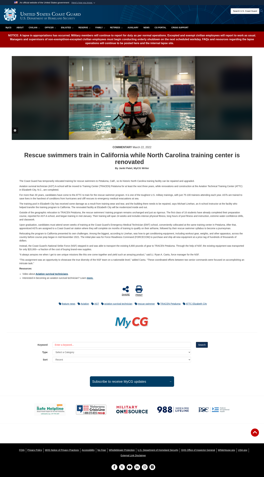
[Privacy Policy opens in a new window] (34, 450)
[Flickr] (152, 467)
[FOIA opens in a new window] (22, 450)
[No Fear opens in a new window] (101, 450)
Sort (45, 359)
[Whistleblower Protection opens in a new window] (122, 450)
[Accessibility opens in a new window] (88, 450)
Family (100, 27)
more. (90, 278)
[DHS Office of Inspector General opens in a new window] (198, 450)
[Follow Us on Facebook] (114, 467)
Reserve (84, 27)
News (146, 27)
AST (94, 303)
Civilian (34, 27)
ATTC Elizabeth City (194, 303)
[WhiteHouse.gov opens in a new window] (226, 450)
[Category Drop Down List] (122, 352)
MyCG (8, 27)
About (20, 27)
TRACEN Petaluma (168, 303)
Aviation (82, 303)
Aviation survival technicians (52, 274)
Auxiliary (133, 27)
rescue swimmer (144, 303)
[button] (83, 2)
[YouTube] (130, 467)
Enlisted (67, 27)
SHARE (126, 291)
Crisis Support (179, 27)
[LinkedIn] (137, 467)
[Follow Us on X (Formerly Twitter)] (122, 467)
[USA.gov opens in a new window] (242, 450)
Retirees (116, 27)
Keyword (42, 344)
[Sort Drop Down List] (122, 360)
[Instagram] (145, 467)
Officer (50, 27)
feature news (66, 303)
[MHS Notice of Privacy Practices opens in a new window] (62, 450)
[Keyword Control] (122, 345)
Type (45, 352)
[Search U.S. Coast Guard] (245, 11)
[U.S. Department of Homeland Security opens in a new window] (158, 450)
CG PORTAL (160, 27)
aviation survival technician (116, 303)
